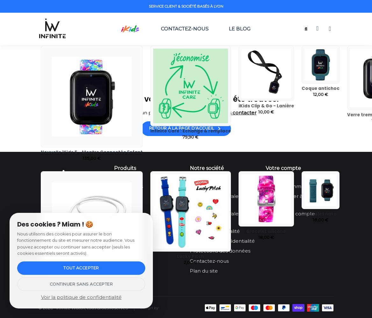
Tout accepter (81, 268)
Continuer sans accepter (81, 284)
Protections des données (220, 251)
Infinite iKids (128, 186)
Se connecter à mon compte (290, 199)
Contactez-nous (185, 29)
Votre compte (283, 168)
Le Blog (241, 29)
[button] (306, 29)
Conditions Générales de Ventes (219, 217)
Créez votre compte (290, 214)
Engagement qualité (215, 231)
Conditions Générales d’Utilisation (215, 199)
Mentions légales (210, 186)
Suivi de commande (290, 186)
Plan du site (204, 271)
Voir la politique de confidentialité (81, 297)
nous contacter (237, 113)
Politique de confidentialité (222, 241)
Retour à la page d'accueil (186, 128)
